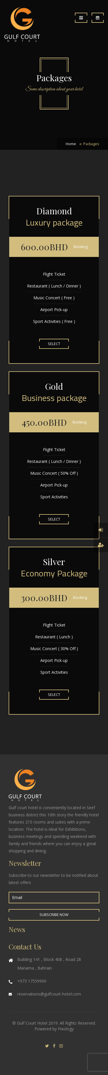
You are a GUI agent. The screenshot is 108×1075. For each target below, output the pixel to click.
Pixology (66, 1029)
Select (54, 343)
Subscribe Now (54, 914)
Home (71, 143)
